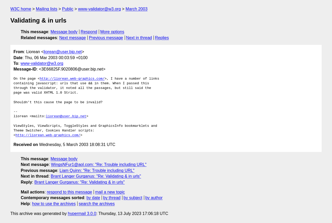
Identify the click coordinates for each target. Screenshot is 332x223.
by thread (112, 198)
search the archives (97, 203)
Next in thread (139, 38)
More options (112, 32)
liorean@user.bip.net (63, 52)
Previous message (106, 38)
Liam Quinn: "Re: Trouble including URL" (96, 170)
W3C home (20, 9)
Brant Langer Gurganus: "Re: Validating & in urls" (96, 176)
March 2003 (137, 9)
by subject (132, 198)
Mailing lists (46, 9)
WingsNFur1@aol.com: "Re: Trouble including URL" (99, 164)
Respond (89, 32)
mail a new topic (110, 192)
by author (154, 198)
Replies (162, 38)
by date (93, 198)
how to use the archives (54, 203)
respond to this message (69, 192)
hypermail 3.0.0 (82, 213)
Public (67, 9)
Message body (64, 32)
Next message (72, 38)
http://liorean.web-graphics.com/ (72, 78)
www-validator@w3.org (99, 9)
